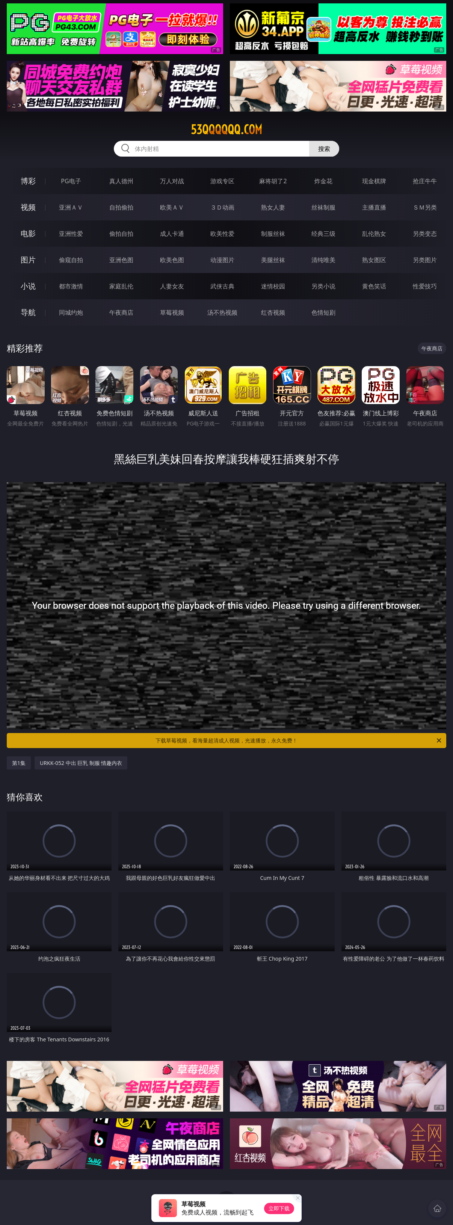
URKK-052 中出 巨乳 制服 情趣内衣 (81, 762)
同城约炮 (71, 312)
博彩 (28, 181)
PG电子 (71, 181)
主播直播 (374, 207)
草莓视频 (172, 312)
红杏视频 (273, 312)
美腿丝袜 (273, 260)
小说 (28, 286)
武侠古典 (222, 286)
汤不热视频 (222, 312)
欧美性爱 (222, 233)
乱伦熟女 (374, 233)
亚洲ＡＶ (71, 207)
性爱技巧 (425, 286)
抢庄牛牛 (425, 181)
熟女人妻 (273, 207)
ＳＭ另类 (425, 207)
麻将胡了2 (273, 181)
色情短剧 (323, 312)
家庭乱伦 (121, 286)
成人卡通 (172, 233)
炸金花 (323, 181)
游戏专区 (222, 181)
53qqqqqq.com (226, 129)
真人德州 (121, 181)
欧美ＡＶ (172, 207)
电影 (28, 233)
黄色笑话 (374, 286)
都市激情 (71, 286)
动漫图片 (222, 260)
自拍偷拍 (121, 207)
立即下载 (279, 1208)
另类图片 (425, 260)
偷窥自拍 (71, 260)
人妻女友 (172, 286)
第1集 (19, 762)
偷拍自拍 (121, 233)
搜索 (324, 149)
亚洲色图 (121, 260)
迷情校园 (273, 286)
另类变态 (425, 233)
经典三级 (323, 233)
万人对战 (172, 181)
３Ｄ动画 (222, 207)
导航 (28, 312)
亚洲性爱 (71, 233)
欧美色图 (172, 260)
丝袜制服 (323, 207)
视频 (28, 207)
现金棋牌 (374, 181)
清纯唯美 (323, 260)
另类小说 (323, 286)
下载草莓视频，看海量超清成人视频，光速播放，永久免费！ (299, 740)
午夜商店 (121, 312)
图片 (28, 260)
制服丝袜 (273, 233)
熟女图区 (374, 260)
